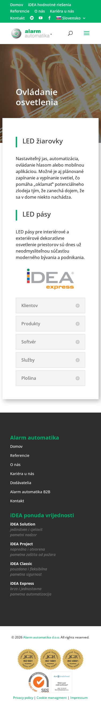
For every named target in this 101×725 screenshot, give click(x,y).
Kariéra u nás (62, 11)
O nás (39, 11)
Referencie (19, 11)
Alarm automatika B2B (30, 491)
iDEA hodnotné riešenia (49, 5)
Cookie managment (52, 697)
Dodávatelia (20, 482)
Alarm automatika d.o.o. (41, 637)
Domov (16, 5)
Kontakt (17, 18)
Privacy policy (23, 697)
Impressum (79, 697)
